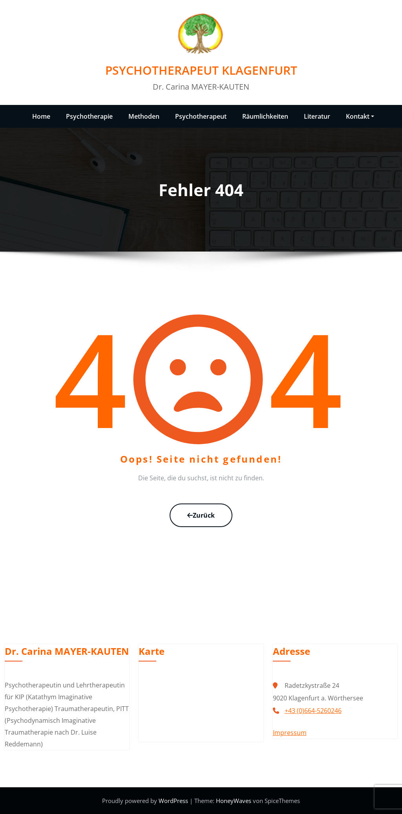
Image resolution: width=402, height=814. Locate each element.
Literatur (317, 116)
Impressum (290, 732)
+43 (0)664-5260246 (313, 710)
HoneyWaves (233, 801)
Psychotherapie (89, 116)
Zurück (201, 515)
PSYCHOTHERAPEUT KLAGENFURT (201, 70)
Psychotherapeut (201, 116)
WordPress (174, 801)
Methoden (143, 116)
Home (41, 116)
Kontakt (360, 116)
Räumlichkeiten (265, 116)
